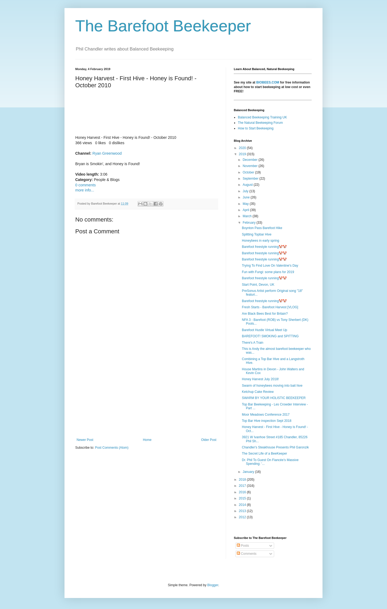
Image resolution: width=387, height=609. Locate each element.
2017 (243, 486)
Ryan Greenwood (107, 153)
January (249, 472)
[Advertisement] (146, 393)
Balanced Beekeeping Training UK (262, 117)
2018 (243, 479)
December (251, 160)
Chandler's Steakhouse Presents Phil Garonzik (275, 447)
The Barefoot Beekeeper (163, 26)
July (246, 191)
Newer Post (85, 440)
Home (147, 440)
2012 (243, 517)
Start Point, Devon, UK (258, 285)
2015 (243, 498)
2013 (243, 511)
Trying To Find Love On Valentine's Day (270, 265)
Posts (243, 546)
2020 (243, 148)
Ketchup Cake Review (258, 392)
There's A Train (252, 343)
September (251, 178)
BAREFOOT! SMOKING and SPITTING (270, 336)
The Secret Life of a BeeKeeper (264, 453)
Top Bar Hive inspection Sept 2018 (266, 421)
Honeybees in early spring (260, 240)
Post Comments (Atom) (111, 448)
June (246, 197)
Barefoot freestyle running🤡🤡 (264, 247)
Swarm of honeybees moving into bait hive (272, 385)
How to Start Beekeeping (256, 128)
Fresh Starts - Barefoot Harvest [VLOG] (270, 307)
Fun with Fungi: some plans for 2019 (268, 272)
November (251, 166)
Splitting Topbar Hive (256, 234)
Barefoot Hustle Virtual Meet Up (264, 330)
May (246, 204)
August (248, 185)
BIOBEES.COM (267, 82)
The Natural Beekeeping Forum (260, 123)
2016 (243, 492)
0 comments (85, 185)
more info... (84, 190)
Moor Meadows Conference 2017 (265, 414)
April (246, 210)
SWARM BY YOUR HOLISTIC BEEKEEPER (274, 398)
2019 (243, 154)
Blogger (212, 585)
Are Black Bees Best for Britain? (265, 314)
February (249, 222)
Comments (246, 554)
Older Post (208, 440)
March (248, 216)
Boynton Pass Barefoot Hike (262, 228)
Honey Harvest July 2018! (260, 379)
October (249, 172)
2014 (243, 505)
